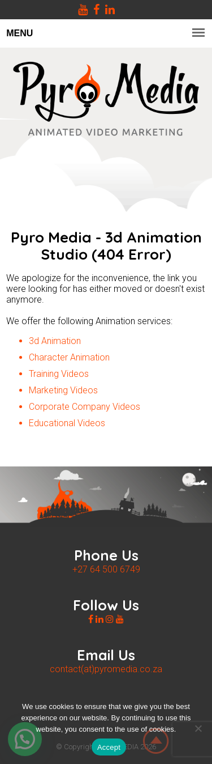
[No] (198, 728)
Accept (108, 747)
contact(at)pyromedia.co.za (106, 669)
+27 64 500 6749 (106, 569)
